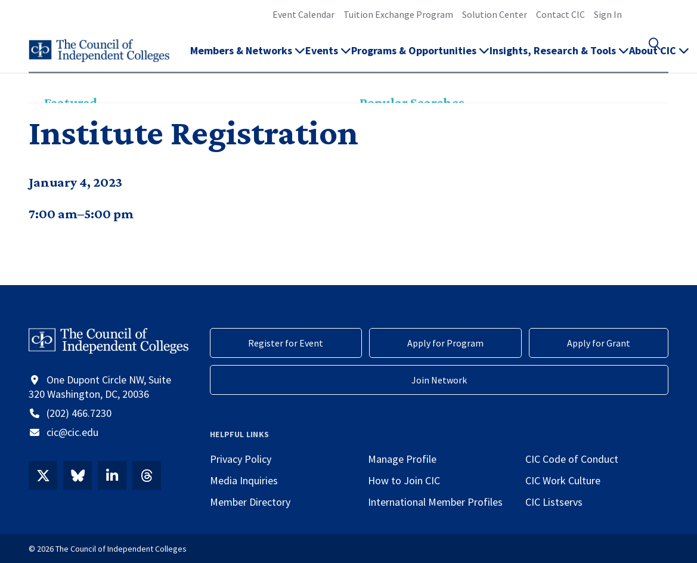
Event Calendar (303, 14)
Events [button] (328, 57)
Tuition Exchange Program (398, 14)
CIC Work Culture (562, 480)
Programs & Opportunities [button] (420, 57)
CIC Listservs (554, 502)
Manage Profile (402, 459)
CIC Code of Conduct (571, 459)
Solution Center (494, 14)
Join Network (439, 380)
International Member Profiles (435, 502)
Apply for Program (445, 343)
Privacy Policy (240, 459)
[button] (661, 57)
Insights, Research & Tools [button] (559, 57)
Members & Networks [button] (247, 57)
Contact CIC (560, 14)
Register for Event (285, 343)
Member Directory (250, 502)
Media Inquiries (244, 480)
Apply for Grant (598, 343)
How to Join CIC (404, 480)
